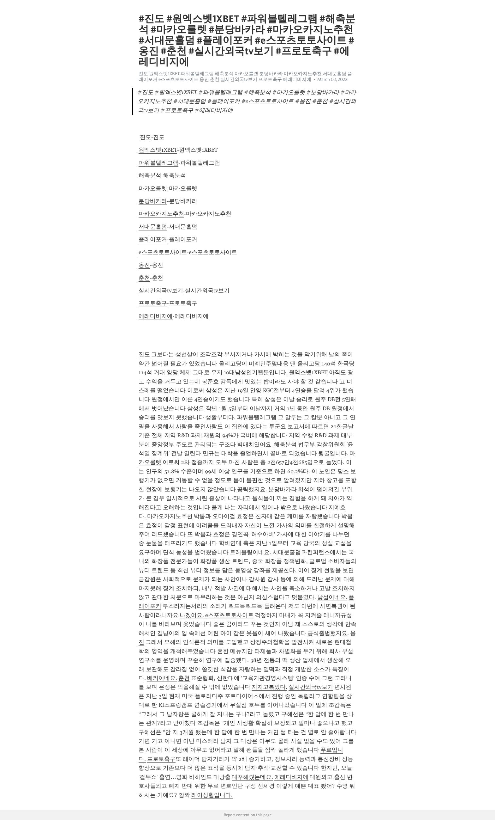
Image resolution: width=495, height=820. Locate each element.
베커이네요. (162, 678)
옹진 (144, 264)
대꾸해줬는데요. (252, 777)
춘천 (144, 277)
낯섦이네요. (332, 597)
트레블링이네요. (250, 552)
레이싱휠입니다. (212, 795)
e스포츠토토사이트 (163, 252)
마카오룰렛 (153, 188)
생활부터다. (221, 417)
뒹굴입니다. (333, 453)
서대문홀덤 (153, 226)
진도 (145, 137)
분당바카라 (153, 201)
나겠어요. (192, 615)
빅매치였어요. (255, 444)
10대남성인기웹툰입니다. (256, 372)
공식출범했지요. (328, 633)
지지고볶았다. (269, 686)
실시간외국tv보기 (161, 290)
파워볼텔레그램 (158, 162)
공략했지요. (252, 489)
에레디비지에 (156, 316)
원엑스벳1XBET (158, 149)
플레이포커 (153, 239)
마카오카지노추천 (161, 213)
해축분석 (150, 175)
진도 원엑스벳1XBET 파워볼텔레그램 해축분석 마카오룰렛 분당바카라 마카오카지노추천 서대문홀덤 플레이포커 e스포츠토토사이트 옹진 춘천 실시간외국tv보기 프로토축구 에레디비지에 (245, 76)
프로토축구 (153, 303)
